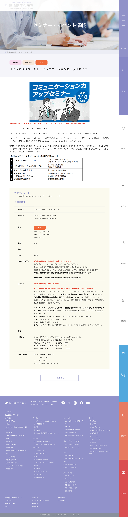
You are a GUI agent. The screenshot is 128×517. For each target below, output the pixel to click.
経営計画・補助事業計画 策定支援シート (47, 433)
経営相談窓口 (10, 421)
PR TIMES (68, 479)
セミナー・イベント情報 (83, 5)
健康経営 (93, 442)
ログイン (123, 194)
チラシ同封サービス (71, 488)
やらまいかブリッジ (40, 450)
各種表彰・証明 (95, 433)
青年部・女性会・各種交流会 (74, 436)
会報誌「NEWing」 (96, 427)
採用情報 (35, 506)
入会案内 (123, 251)
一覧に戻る (59, 378)
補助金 (8, 424)
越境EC (36, 456)
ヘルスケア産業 (95, 439)
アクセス (123, 137)
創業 (7, 439)
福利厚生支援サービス (72, 447)
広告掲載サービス (70, 485)
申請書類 (123, 309)
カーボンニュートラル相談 (14, 466)
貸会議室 (93, 424)
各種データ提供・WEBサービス (100, 430)
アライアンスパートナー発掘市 (44, 462)
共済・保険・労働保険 (72, 444)
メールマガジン (95, 436)
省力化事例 (9, 469)
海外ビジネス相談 (12, 463)
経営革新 (9, 433)
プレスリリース (69, 476)
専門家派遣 (9, 448)
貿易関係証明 (69, 456)
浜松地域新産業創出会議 (42, 442)
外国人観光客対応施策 (41, 459)
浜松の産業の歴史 (95, 448)
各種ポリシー (10, 503)
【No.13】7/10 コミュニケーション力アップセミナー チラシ (39, 196)
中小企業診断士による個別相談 (16, 451)
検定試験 (66, 5)
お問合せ (123, 481)
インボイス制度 (11, 457)
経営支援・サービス (51, 5)
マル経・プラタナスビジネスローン (45, 421)
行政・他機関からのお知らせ (15, 436)
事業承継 (9, 442)
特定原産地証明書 (70, 464)
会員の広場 (68, 491)
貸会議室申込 (123, 363)
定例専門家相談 (11, 445)
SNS (6, 506)
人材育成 (67, 427)
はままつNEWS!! (70, 482)
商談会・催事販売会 (40, 453)
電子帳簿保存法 (11, 460)
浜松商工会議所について (105, 5)
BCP (7, 454)
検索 (123, 79)
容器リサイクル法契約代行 (98, 445)
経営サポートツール (40, 471)
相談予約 (123, 424)
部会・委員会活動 (70, 433)
